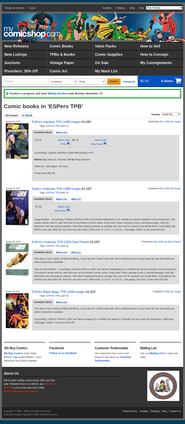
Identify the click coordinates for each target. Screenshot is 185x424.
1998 (167, 291)
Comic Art (58, 71)
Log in (32, 7)
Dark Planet (174, 241)
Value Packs (105, 46)
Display (155, 114)
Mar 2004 (164, 188)
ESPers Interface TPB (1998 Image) (56, 122)
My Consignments (156, 63)
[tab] (43, 132)
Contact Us (175, 411)
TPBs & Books (62, 54)
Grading (106, 7)
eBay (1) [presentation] (76, 199)
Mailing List (156, 353)
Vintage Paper (62, 63)
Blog (132, 7)
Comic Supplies (109, 54)
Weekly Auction (57, 93)
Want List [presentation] (61, 132)
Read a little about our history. (21, 391)
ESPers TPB (53, 125)
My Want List (106, 71)
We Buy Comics (13, 353)
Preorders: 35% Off (21, 71)
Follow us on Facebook (63, 353)
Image (177, 121)
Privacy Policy (130, 411)
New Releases (16, 46)
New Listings (15, 54)
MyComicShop (32, 32)
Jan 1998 (165, 121)
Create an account (14, 7)
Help (141, 7)
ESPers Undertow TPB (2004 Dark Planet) (60, 242)
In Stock (27, 115)
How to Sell (150, 46)
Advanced (129, 81)
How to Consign (154, 54)
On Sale (102, 63)
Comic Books (61, 46)
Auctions (12, 63)
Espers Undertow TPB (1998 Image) (56, 188)
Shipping (120, 7)
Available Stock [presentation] (43, 132)
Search (114, 81)
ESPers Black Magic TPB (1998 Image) (58, 291)
